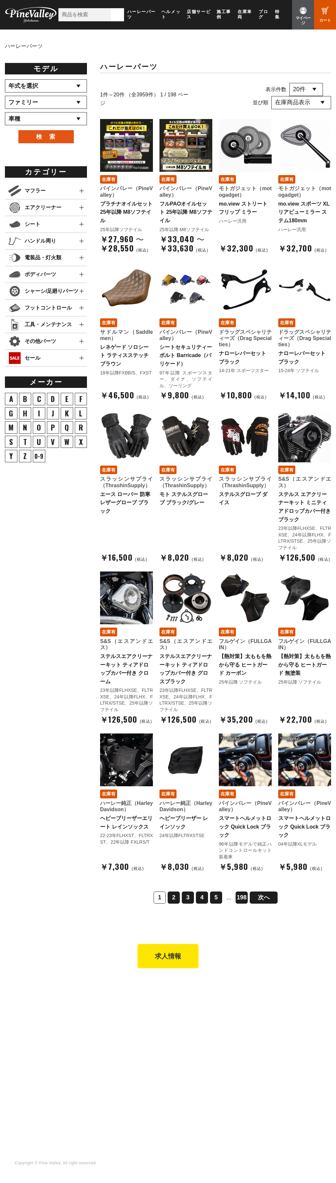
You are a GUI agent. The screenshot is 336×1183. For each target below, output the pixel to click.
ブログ (263, 14)
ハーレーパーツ (141, 14)
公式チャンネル (111, 1082)
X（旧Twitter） (190, 1082)
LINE (179, 1090)
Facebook (185, 1073)
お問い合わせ (268, 1025)
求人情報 (168, 956)
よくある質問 (268, 1016)
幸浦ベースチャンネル (118, 1090)
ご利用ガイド (188, 1025)
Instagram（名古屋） (197, 1109)
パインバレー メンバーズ (281, 1007)
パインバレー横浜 (113, 998)
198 (241, 897)
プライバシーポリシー (278, 1034)
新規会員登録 (188, 998)
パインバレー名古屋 (116, 1007)
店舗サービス (199, 14)
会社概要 (263, 998)
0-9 (38, 456)
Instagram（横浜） (195, 1100)
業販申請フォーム (193, 1043)
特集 (277, 14)
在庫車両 (245, 14)
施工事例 (224, 14)
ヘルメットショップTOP (201, 1016)
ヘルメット (170, 14)
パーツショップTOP (196, 1007)
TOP (17, 986)
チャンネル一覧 (111, 1073)
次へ (264, 897)
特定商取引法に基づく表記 (203, 1034)
